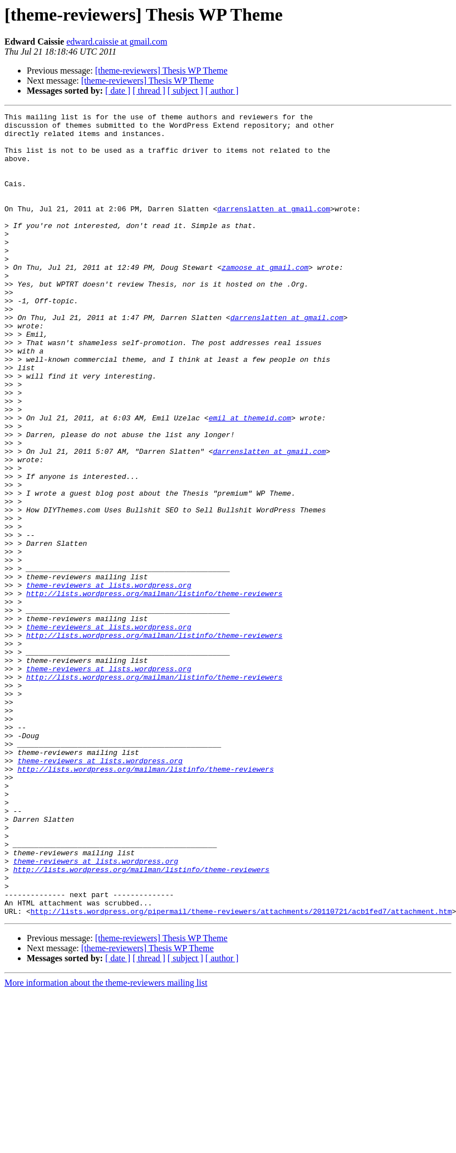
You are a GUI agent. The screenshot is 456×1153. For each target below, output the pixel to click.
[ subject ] (185, 90)
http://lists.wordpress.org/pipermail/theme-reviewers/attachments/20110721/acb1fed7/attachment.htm (241, 1072)
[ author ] (222, 90)
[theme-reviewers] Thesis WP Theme (161, 70)
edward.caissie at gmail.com (116, 41)
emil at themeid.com (250, 479)
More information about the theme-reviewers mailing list (105, 1143)
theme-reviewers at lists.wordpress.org (108, 680)
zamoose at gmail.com (265, 299)
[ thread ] (149, 90)
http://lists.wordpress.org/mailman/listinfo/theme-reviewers (154, 690)
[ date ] (117, 90)
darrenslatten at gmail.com (273, 229)
